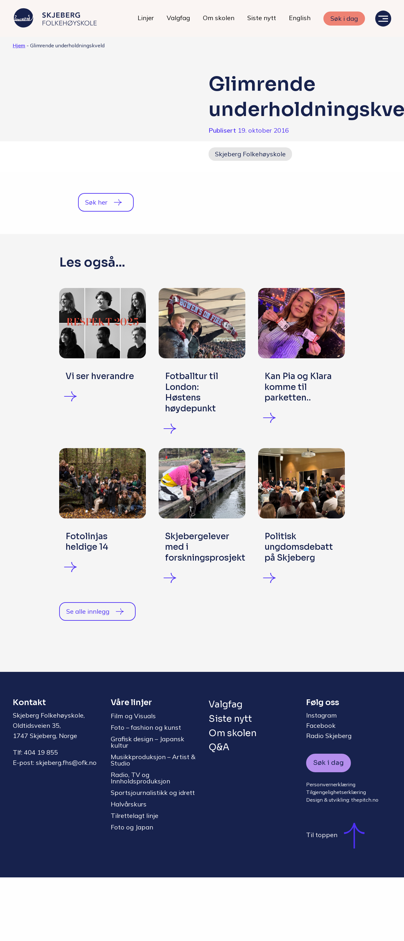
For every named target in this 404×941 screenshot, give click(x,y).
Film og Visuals (133, 779)
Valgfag (178, 18)
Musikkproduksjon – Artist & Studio (153, 823)
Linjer (146, 18)
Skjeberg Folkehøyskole (250, 154)
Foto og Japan (132, 891)
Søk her (96, 202)
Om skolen (218, 18)
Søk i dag (344, 18)
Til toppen (338, 899)
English (300, 18)
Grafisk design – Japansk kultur (147, 805)
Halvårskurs (129, 868)
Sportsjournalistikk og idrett (153, 856)
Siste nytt (261, 18)
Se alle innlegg (87, 675)
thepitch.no (364, 863)
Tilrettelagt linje (134, 879)
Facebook (321, 789)
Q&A (219, 810)
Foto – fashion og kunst (146, 791)
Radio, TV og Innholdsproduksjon (140, 841)
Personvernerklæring (330, 848)
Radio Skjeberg (329, 799)
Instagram (321, 779)
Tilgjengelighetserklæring (336, 855)
